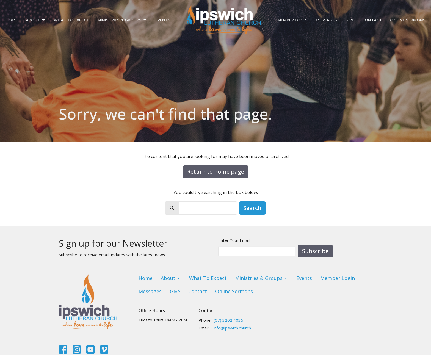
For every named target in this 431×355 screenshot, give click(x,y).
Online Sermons (408, 20)
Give (349, 20)
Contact (372, 20)
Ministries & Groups (122, 20)
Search (252, 208)
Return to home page (215, 171)
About (36, 20)
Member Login (292, 20)
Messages (326, 20)
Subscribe (315, 251)
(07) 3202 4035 (228, 320)
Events (162, 20)
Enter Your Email (234, 240)
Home (11, 20)
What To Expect (71, 20)
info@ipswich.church (232, 328)
